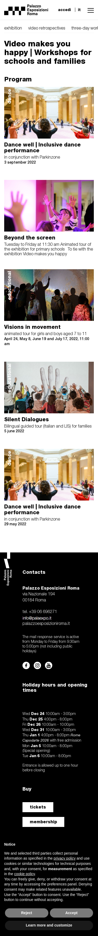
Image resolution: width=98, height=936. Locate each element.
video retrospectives (46, 28)
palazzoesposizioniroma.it (46, 624)
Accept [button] (71, 913)
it (79, 10)
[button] (89, 10)
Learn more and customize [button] (49, 925)
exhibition (13, 28)
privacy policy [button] (65, 858)
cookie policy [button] (24, 874)
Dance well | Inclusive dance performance (42, 147)
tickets (38, 807)
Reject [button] (26, 913)
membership (43, 821)
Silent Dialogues (26, 419)
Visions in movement (32, 327)
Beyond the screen (29, 237)
